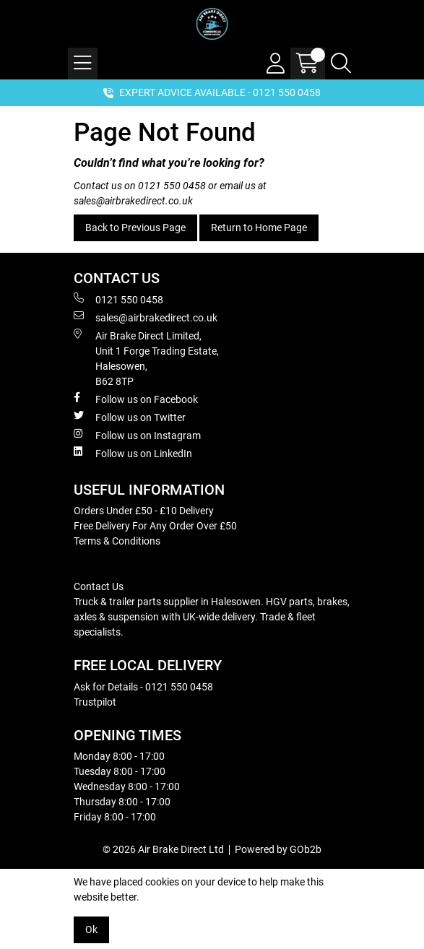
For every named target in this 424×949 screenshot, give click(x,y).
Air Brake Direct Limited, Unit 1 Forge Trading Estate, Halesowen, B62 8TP (146, 358)
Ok (91, 929)
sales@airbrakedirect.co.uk (133, 201)
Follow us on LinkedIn (133, 452)
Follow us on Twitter (130, 416)
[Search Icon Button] (341, 63)
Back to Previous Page (135, 227)
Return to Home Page (259, 227)
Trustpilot (95, 702)
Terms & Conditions (117, 541)
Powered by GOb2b (278, 849)
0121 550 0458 (172, 185)
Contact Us (99, 586)
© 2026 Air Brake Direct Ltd (163, 849)
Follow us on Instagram (137, 434)
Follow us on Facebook (136, 398)
